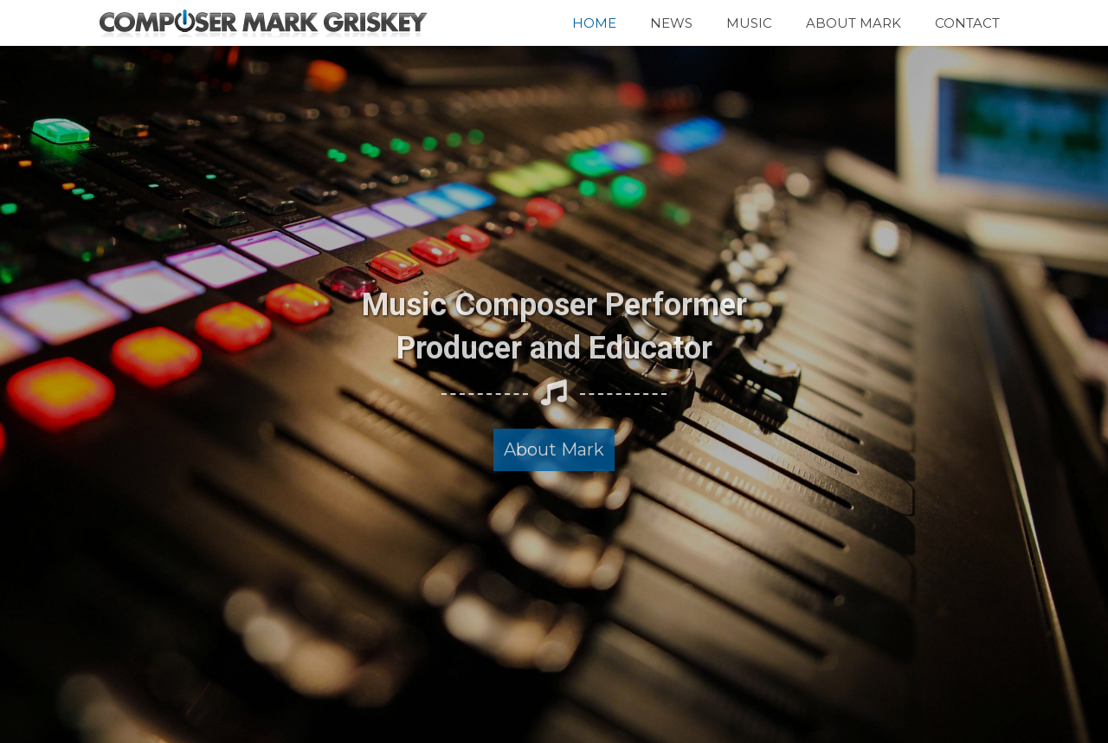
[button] (554, 439)
